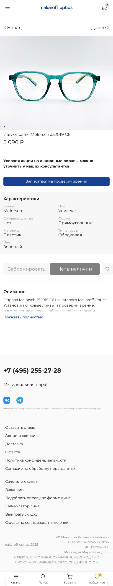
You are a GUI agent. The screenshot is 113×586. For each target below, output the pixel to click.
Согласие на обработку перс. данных (40, 468)
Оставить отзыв (20, 427)
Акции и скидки (20, 436)
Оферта (12, 452)
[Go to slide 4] (14, 126)
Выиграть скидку (21, 514)
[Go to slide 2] (7, 126)
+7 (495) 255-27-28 (32, 370)
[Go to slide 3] (10, 126)
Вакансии (14, 490)
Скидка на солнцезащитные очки (37, 522)
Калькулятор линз (22, 506)
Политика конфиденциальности (36, 460)
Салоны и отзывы (22, 481)
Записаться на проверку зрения (56, 181)
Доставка (14, 444)
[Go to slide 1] (4, 126)
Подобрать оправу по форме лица (37, 498)
